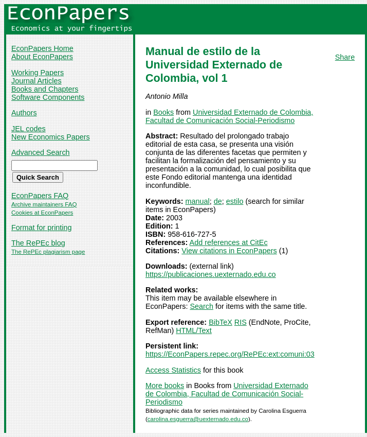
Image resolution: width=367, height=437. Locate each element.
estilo (235, 201)
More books (164, 385)
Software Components (47, 97)
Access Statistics (173, 370)
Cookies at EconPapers (42, 212)
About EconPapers (42, 57)
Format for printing (41, 227)
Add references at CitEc (229, 242)
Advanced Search (40, 152)
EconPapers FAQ (39, 195)
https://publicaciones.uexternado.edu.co (210, 274)
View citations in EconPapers (229, 251)
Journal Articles (36, 81)
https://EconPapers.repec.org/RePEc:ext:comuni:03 (230, 354)
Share (345, 57)
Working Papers (37, 72)
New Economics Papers (50, 137)
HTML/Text (194, 330)
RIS (240, 322)
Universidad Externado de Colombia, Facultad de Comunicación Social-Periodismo (229, 116)
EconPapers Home (42, 48)
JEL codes (28, 129)
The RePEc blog (38, 243)
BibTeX (220, 322)
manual (198, 201)
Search (201, 306)
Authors (24, 113)
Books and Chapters (44, 89)
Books (163, 112)
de (218, 201)
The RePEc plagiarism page (48, 252)
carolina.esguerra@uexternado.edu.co (198, 419)
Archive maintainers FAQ (44, 204)
